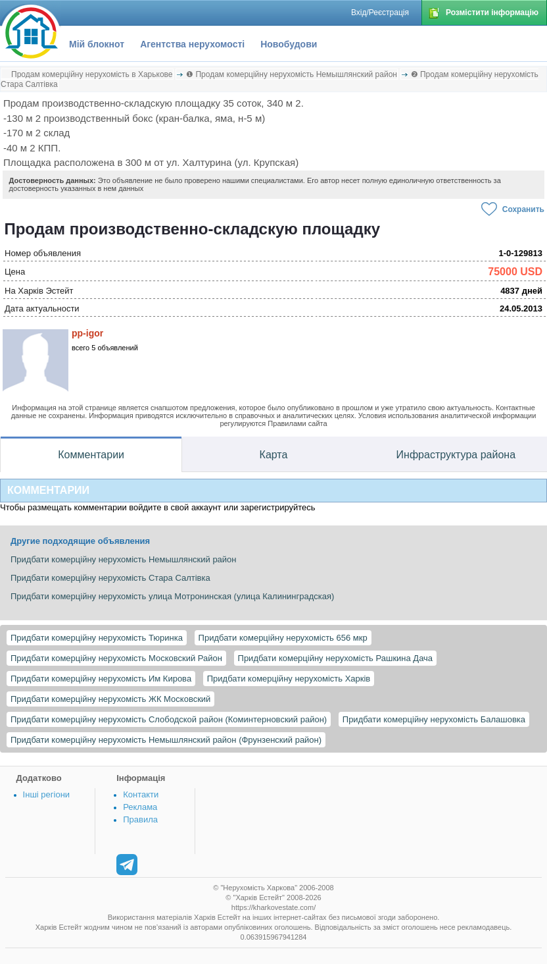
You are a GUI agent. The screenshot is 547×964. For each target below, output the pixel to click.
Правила (140, 819)
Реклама (140, 807)
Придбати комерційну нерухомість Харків (289, 678)
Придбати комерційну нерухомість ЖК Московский (110, 699)
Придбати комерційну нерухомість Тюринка (97, 638)
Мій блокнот (96, 44)
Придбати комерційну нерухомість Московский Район (116, 658)
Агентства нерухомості (192, 44)
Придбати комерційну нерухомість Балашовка (434, 719)
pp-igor (87, 333)
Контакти (140, 794)
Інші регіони (46, 794)
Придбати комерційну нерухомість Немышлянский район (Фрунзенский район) (166, 740)
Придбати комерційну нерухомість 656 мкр (283, 638)
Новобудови (288, 44)
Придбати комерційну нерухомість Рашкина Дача (335, 658)
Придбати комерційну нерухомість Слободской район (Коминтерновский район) (169, 719)
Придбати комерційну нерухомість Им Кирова (101, 678)
